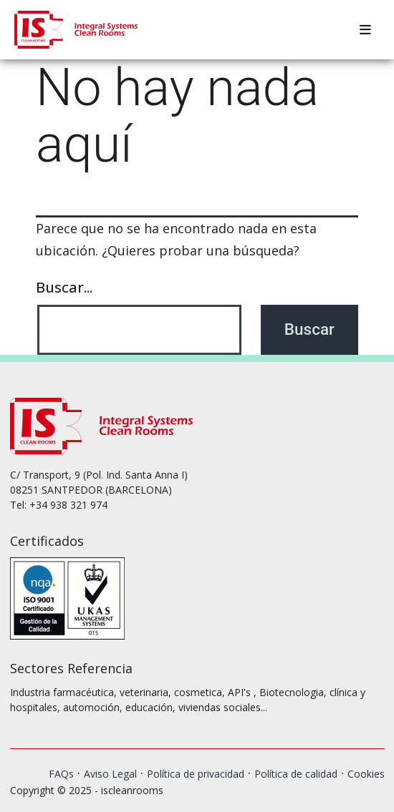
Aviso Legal (110, 774)
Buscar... (64, 287)
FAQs (61, 774)
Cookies (366, 774)
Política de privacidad (195, 774)
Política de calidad (295, 774)
